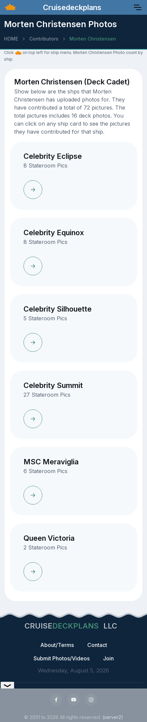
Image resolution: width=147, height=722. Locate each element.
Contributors (43, 39)
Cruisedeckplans (71, 7)
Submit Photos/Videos (62, 658)
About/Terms (57, 645)
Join (108, 658)
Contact (97, 645)
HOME (11, 39)
